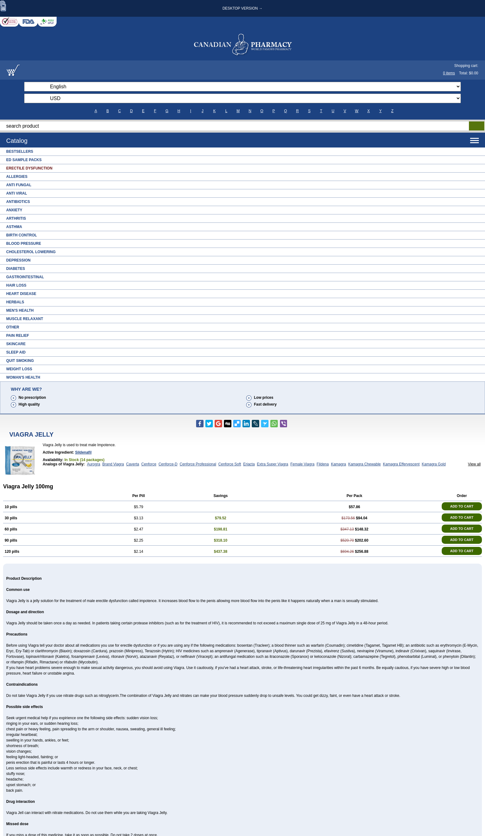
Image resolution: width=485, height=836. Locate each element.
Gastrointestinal (25, 277)
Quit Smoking (20, 361)
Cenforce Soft (229, 464)
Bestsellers (19, 151)
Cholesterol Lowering (31, 252)
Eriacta (249, 464)
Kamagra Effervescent (401, 464)
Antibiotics (18, 202)
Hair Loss (16, 285)
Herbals (15, 302)
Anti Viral (16, 193)
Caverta (132, 464)
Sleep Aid (16, 352)
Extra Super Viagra (272, 464)
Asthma (14, 227)
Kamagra (338, 464)
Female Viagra (302, 464)
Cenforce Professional (198, 464)
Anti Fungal (18, 185)
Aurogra (93, 464)
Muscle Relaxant (24, 319)
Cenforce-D (167, 464)
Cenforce (149, 464)
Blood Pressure (23, 243)
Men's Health (20, 310)
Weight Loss (19, 369)
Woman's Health (23, 377)
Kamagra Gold (434, 464)
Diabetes (15, 268)
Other (12, 327)
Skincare (16, 344)
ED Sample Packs (23, 160)
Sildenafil (83, 452)
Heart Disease (21, 294)
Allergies (17, 176)
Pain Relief (17, 335)
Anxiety (14, 210)
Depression (18, 260)
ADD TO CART (462, 506)
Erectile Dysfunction (29, 168)
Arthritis (16, 218)
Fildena (323, 464)
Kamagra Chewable (364, 464)
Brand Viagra (113, 464)
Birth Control (21, 235)
